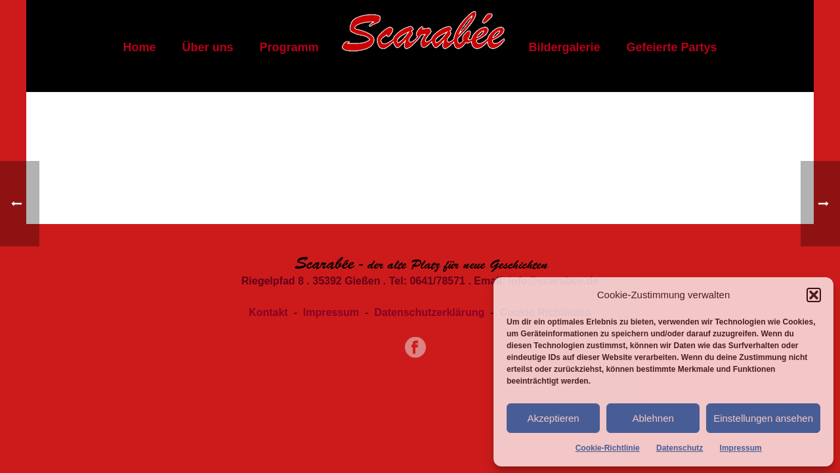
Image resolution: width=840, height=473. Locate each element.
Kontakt (268, 312)
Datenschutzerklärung (429, 312)
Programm (288, 47)
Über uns (207, 47)
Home (139, 47)
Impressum (741, 448)
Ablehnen (652, 418)
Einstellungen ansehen (763, 418)
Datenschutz (679, 448)
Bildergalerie (564, 47)
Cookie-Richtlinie (608, 448)
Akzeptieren (553, 418)
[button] (813, 295)
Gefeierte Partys (672, 47)
